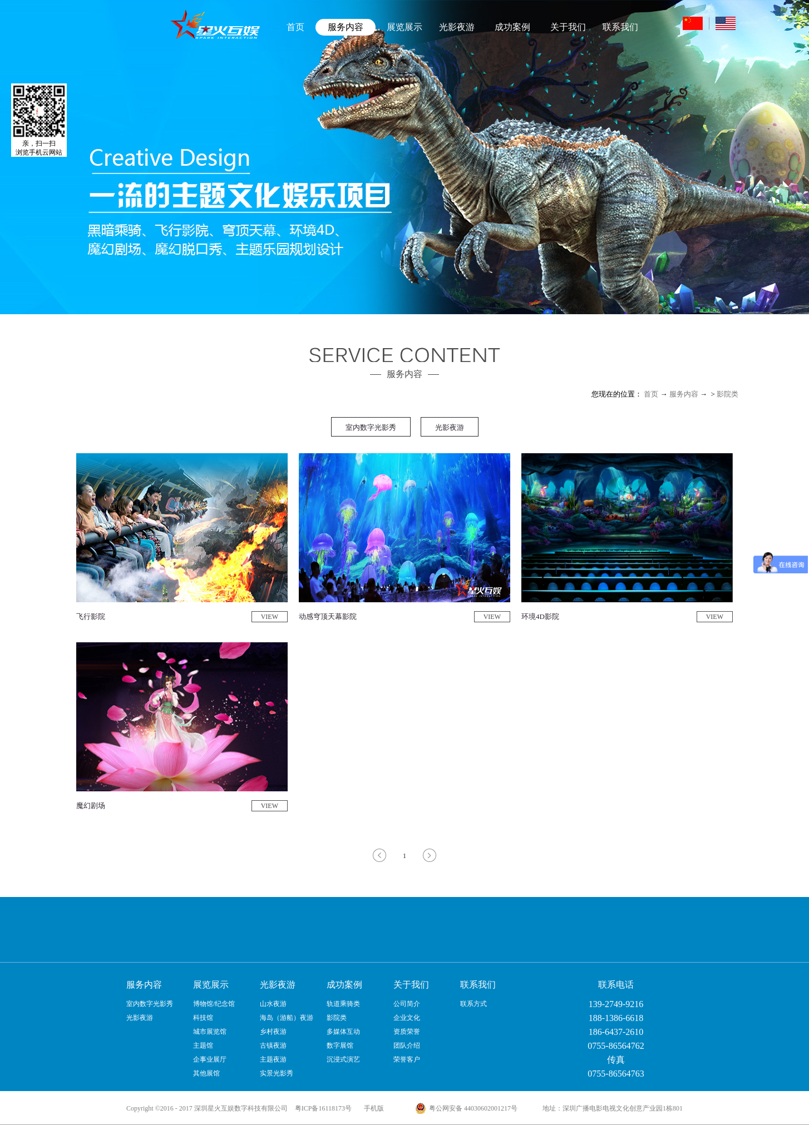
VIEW (269, 617)
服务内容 (683, 394)
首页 (295, 27)
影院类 (727, 394)
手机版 (372, 1108)
